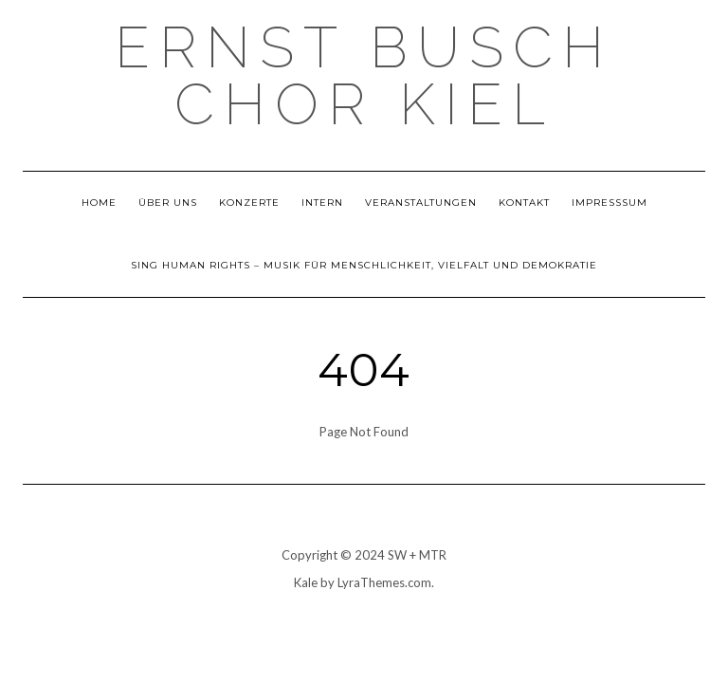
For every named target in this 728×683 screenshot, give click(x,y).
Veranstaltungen (421, 202)
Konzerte (249, 202)
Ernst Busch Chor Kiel (364, 76)
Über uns (167, 202)
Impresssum (609, 202)
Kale (306, 582)
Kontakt (524, 202)
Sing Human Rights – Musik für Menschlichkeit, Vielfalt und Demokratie (364, 265)
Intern (322, 202)
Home (99, 202)
